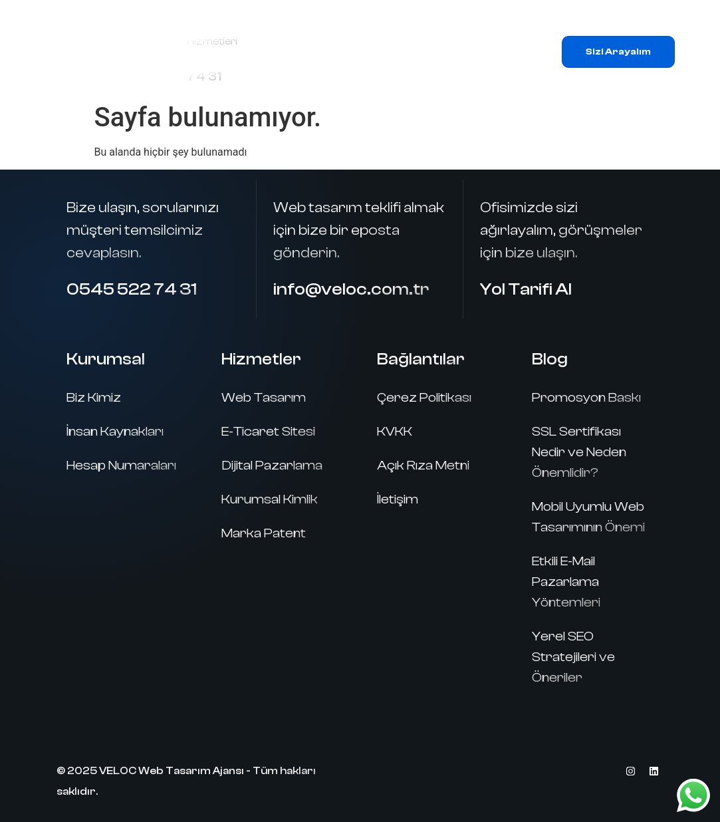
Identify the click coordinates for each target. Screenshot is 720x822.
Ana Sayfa (335, 36)
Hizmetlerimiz (468, 36)
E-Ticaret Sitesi (268, 431)
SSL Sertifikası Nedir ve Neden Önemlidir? (579, 452)
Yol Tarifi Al (526, 289)
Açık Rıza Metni (423, 465)
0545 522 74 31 (131, 289)
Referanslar (351, 66)
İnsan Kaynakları (115, 431)
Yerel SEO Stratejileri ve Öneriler (573, 656)
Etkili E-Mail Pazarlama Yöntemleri (566, 581)
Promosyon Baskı (586, 397)
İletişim (484, 66)
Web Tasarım (263, 397)
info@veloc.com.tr (351, 289)
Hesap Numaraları (121, 465)
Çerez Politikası (424, 397)
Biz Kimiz (93, 397)
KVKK (394, 431)
